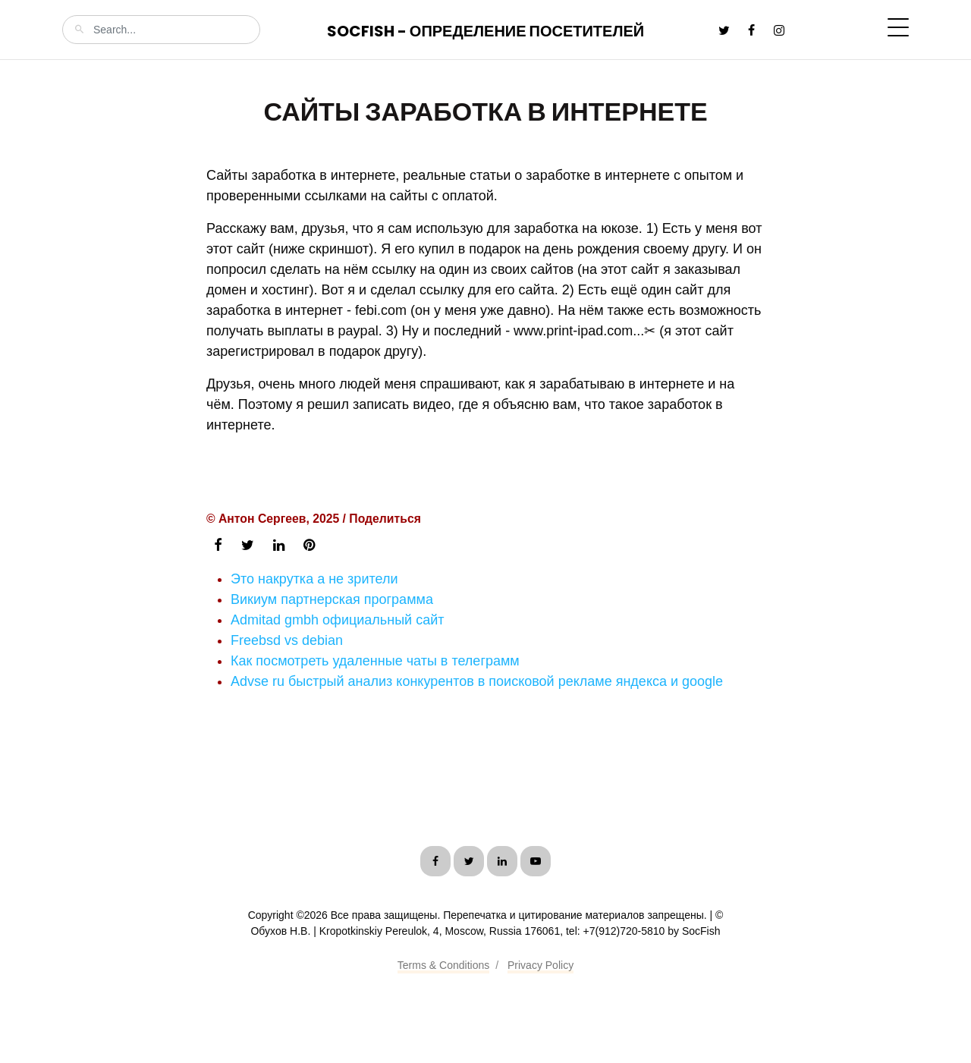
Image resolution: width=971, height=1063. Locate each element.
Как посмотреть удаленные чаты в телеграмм (375, 660)
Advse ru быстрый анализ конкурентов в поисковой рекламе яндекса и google (477, 681)
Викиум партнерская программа (332, 599)
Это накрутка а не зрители (314, 579)
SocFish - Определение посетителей (485, 31)
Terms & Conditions (443, 965)
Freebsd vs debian (287, 640)
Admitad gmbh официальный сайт (337, 619)
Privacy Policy (540, 965)
